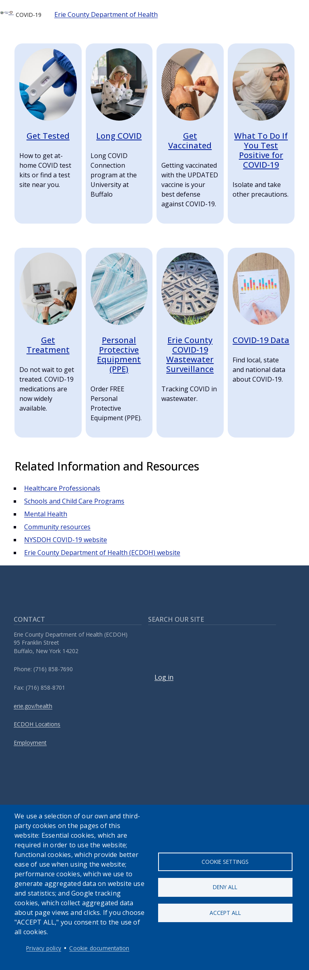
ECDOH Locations (37, 724)
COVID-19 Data (261, 340)
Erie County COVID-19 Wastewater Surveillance (190, 354)
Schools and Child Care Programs (74, 501)
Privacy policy (43, 948)
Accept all (225, 913)
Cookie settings (225, 861)
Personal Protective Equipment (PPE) (119, 354)
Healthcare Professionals (62, 488)
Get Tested (48, 135)
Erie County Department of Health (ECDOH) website (102, 552)
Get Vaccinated (190, 140)
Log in (163, 677)
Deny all (225, 887)
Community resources (57, 526)
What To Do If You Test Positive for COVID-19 (261, 150)
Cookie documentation (99, 948)
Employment (30, 742)
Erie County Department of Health (106, 14)
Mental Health (45, 514)
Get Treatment (48, 345)
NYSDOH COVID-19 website (65, 539)
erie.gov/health (33, 706)
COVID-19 (20, 14)
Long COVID (119, 135)
